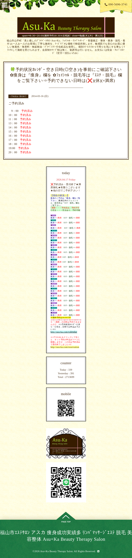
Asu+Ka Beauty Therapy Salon (56, 551)
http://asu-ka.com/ (59, 332)
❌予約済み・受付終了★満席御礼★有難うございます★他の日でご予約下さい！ (66, 187)
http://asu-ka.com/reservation (65, 347)
